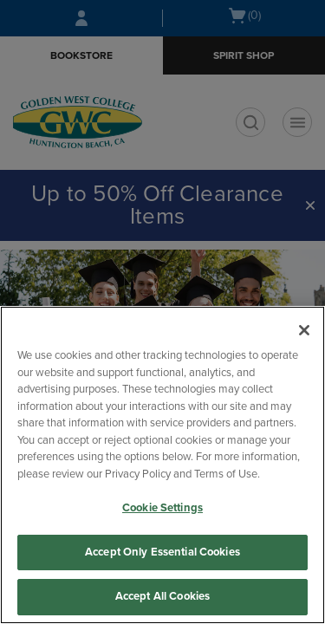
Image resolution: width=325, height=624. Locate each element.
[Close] (304, 330)
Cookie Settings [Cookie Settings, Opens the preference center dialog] (162, 508)
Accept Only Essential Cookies (162, 552)
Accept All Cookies (162, 596)
